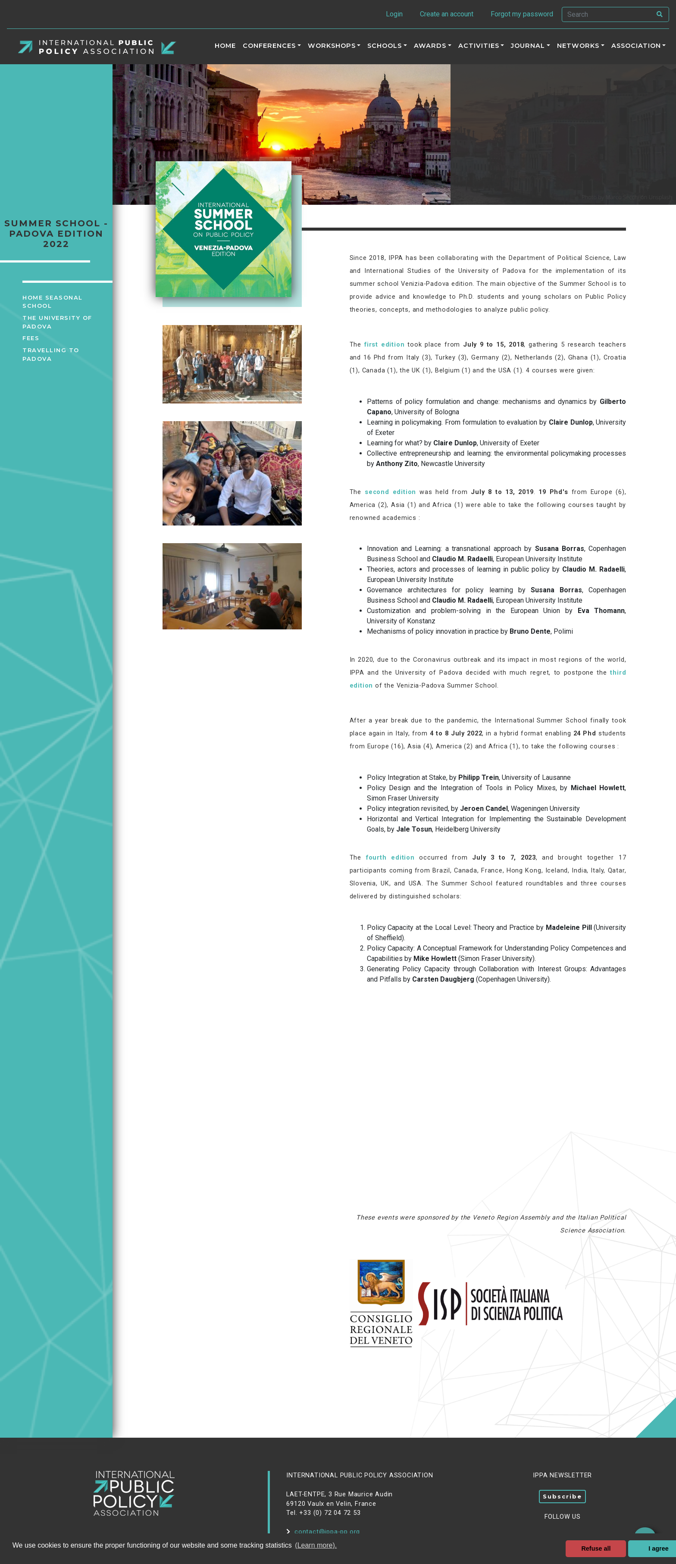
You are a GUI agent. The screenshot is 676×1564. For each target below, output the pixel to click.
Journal (528, 46)
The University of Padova (57, 322)
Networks (578, 46)
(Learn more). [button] (316, 1545)
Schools (384, 46)
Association (636, 46)
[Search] (606, 14)
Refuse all (595, 1548)
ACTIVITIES (478, 46)
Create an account (446, 14)
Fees (30, 338)
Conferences (269, 46)
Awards (430, 46)
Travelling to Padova (50, 354)
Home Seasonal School (52, 302)
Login (394, 14)
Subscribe (562, 1496)
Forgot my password (522, 14)
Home (225, 46)
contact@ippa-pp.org (323, 1532)
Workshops (332, 46)
